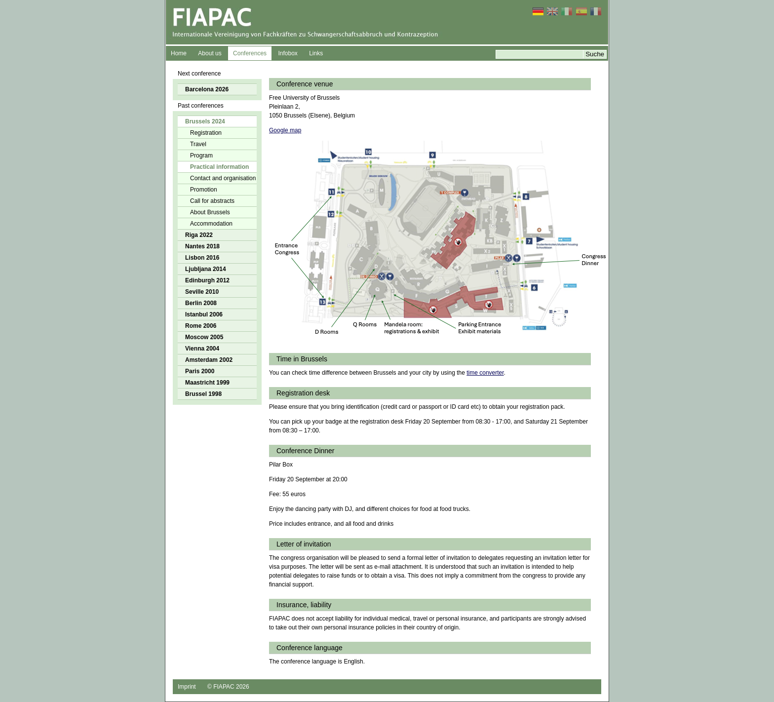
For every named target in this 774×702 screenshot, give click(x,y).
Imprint (187, 686)
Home (179, 53)
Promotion (203, 189)
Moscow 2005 (204, 337)
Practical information (219, 166)
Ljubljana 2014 (205, 269)
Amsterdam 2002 (208, 359)
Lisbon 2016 (202, 257)
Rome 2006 (200, 325)
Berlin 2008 (201, 303)
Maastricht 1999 (207, 382)
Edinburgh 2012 (207, 280)
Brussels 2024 (205, 121)
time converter (484, 372)
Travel (198, 144)
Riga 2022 (199, 235)
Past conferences (201, 105)
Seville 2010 (202, 291)
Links (316, 53)
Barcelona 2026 (207, 89)
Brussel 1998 (203, 393)
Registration (206, 132)
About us (209, 53)
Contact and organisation (223, 178)
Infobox (287, 53)
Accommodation (211, 223)
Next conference (199, 73)
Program (201, 155)
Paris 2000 (199, 371)
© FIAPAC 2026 (228, 686)
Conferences (250, 53)
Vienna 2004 (202, 348)
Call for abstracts (212, 200)
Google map (285, 130)
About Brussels (210, 212)
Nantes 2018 (202, 246)
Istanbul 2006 (204, 314)
